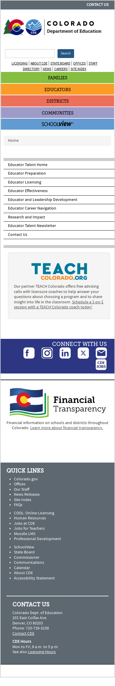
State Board (60, 63)
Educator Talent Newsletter (32, 225)
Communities (58, 113)
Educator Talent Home (27, 165)
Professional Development (37, 539)
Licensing (20, 63)
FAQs (18, 505)
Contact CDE (23, 633)
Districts (58, 101)
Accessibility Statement (34, 578)
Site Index (78, 69)
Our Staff (21, 489)
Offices (79, 63)
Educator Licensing (24, 182)
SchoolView (24, 547)
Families (57, 77)
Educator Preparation (27, 173)
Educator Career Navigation (32, 208)
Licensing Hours (42, 652)
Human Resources (30, 518)
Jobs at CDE (24, 523)
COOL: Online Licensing (34, 513)
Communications (29, 562)
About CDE (39, 63)
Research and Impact (26, 217)
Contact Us (97, 4)
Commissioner (26, 557)
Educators (57, 89)
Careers (61, 69)
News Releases (27, 494)
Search (66, 53)
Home (13, 140)
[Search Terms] (30, 53)
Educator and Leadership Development (42, 199)
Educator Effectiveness (28, 191)
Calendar (22, 568)
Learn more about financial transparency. (66, 428)
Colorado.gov (26, 479)
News (47, 69)
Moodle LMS (24, 534)
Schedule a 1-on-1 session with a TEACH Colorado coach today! (58, 304)
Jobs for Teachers (29, 528)
